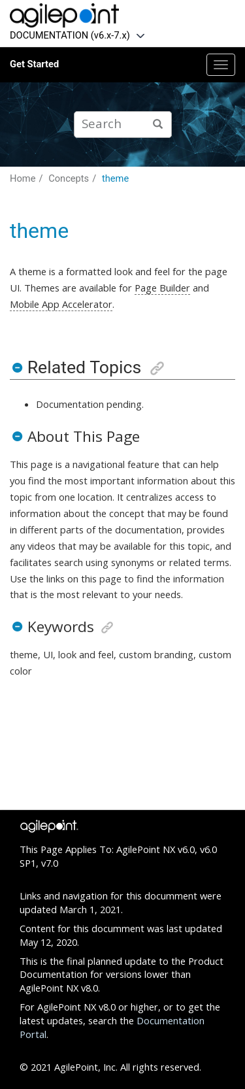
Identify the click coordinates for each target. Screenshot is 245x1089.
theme (115, 178)
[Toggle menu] (220, 65)
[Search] (157, 124)
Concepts (68, 178)
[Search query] (123, 124)
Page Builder (162, 287)
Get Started (34, 64)
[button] (17, 367)
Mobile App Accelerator (61, 303)
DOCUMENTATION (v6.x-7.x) (70, 35)
